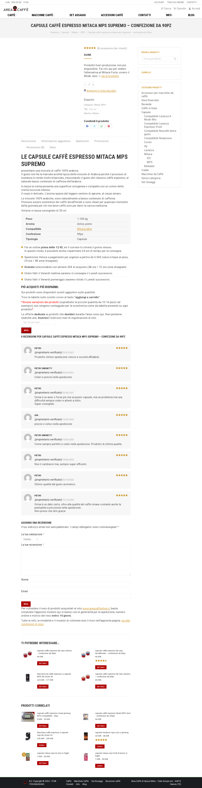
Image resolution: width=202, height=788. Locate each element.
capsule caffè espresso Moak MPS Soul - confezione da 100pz (112, 714)
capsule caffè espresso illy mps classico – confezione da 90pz (112, 675)
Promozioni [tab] (101, 141)
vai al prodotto (110, 76)
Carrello (180, 8)
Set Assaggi (148, 182)
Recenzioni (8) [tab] (35, 147)
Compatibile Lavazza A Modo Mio (157, 118)
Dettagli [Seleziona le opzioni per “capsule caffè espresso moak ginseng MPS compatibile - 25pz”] (43, 726)
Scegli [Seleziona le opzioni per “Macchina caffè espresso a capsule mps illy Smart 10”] (42, 745)
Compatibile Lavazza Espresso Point (156, 125)
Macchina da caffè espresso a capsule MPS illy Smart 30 (54, 675)
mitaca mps (92, 109)
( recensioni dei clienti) (112, 48)
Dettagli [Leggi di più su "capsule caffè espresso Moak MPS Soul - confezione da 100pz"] (101, 726)
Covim (148, 142)
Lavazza (149, 150)
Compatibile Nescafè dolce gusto (160, 132)
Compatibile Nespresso (158, 138)
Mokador (149, 166)
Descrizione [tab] (28, 141)
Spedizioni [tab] (82, 141)
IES (149, 158)
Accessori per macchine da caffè (157, 94)
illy (145, 146)
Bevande (146, 104)
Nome (24, 579)
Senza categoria (150, 178)
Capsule (146, 112)
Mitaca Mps (84, 229)
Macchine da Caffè (152, 174)
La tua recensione (32, 544)
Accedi (194, 8)
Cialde (145, 170)
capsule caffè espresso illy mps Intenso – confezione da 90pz (54, 651)
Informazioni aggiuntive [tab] (55, 141)
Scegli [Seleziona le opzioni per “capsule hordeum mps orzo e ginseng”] (100, 747)
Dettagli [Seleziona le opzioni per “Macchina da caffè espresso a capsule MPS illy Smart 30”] (43, 687)
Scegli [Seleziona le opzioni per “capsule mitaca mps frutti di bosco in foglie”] (100, 766)
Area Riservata (150, 100)
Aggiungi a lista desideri (101, 90)
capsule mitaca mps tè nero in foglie (53, 753)
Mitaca (97, 105)
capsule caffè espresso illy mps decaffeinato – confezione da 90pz (110, 651)
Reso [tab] (53, 147)
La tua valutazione (32, 534)
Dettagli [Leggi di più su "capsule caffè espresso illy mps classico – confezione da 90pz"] (101, 687)
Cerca (174, 58)
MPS (103, 105)
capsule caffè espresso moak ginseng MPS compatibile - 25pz (54, 714)
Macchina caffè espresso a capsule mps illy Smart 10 (52, 733)
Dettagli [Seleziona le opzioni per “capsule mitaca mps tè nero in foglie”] (43, 763)
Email (24, 591)
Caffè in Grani (149, 108)
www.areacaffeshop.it (96, 608)
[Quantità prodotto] (89, 85)
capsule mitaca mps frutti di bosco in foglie (111, 754)
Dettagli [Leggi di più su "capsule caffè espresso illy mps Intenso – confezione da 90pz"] (43, 663)
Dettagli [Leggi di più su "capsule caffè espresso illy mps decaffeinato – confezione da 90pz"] (101, 667)
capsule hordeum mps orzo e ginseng (111, 732)
